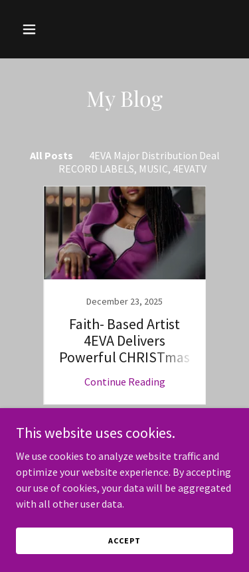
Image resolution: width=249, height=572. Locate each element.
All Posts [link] (51, 155)
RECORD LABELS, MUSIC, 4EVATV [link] (132, 168)
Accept (124, 540)
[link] (124, 295)
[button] (41, 29)
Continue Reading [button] (124, 381)
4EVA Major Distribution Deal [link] (154, 155)
